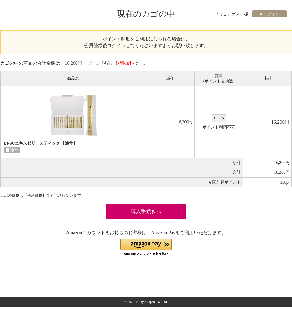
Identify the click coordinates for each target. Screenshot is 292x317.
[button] (146, 247)
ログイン (269, 14)
